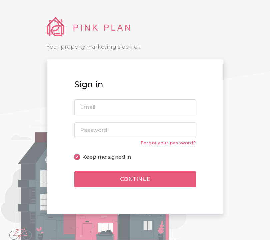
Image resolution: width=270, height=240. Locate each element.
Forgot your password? (168, 142)
